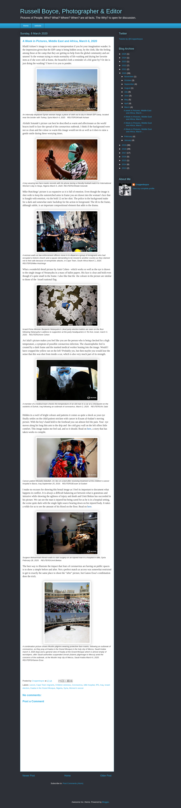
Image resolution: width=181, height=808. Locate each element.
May (126, 99)
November (129, 76)
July (126, 92)
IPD (97, 685)
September (129, 84)
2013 (124, 168)
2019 (124, 145)
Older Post (106, 775)
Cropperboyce (142, 184)
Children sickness (63, 685)
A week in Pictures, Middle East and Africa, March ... (137, 111)
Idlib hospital (89, 685)
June (126, 95)
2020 (124, 73)
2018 (124, 149)
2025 (124, 54)
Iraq (101, 685)
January (128, 140)
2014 (124, 164)
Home (26, 26)
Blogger (105, 802)
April (126, 103)
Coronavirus (77, 685)
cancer (32, 685)
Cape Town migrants (45, 685)
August (127, 88)
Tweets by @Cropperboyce (131, 39)
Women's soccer (76, 688)
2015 (124, 160)
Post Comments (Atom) (73, 783)
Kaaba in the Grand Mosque (42, 688)
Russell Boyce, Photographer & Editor (71, 11)
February (128, 136)
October (128, 80)
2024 (124, 58)
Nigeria (59, 688)
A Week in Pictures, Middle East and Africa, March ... (138, 118)
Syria (66, 688)
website (38, 26)
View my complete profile (143, 188)
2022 (124, 65)
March (127, 107)
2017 (124, 153)
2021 (124, 69)
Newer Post (29, 775)
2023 (124, 61)
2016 (124, 156)
